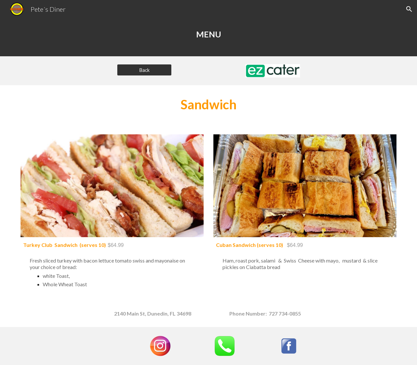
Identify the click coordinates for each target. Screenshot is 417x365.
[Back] (144, 69)
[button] (409, 9)
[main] (208, 37)
